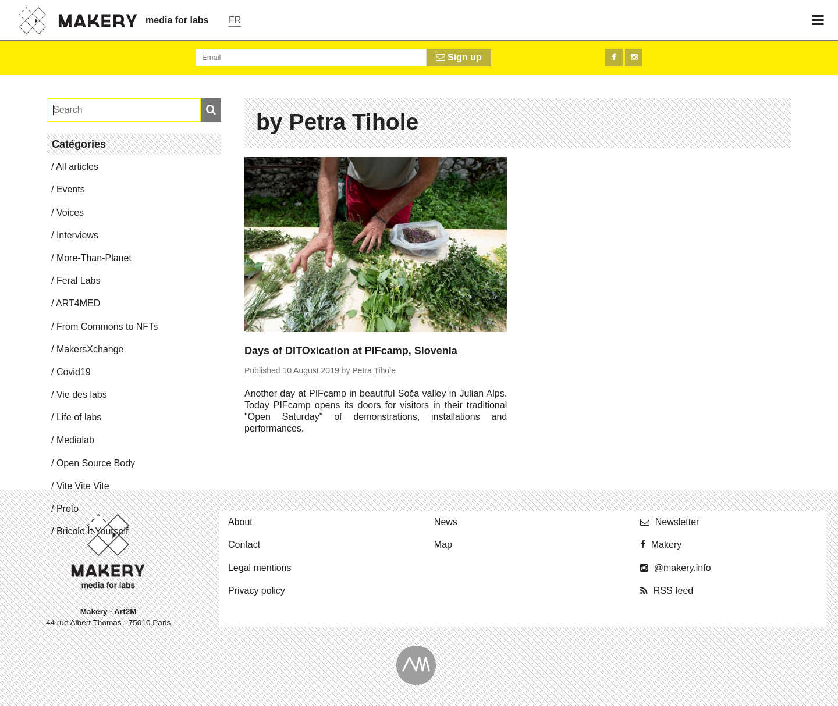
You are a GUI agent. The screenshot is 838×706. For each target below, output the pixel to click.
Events (70, 189)
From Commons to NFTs (107, 326)
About (240, 522)
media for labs (176, 20)
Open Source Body (95, 463)
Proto (67, 509)
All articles (77, 167)
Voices (70, 212)
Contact (244, 545)
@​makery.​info (682, 568)
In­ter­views (77, 235)
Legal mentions (260, 568)
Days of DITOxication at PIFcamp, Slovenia (350, 350)
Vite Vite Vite (82, 486)
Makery (666, 545)
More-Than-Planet (94, 258)
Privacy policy (256, 591)
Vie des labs (81, 395)
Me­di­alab (75, 440)
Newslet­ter (677, 522)
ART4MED (78, 303)
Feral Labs (78, 281)
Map (443, 545)
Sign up (459, 57)
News (445, 522)
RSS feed (673, 591)
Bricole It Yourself (92, 531)
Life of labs (78, 417)
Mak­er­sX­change (90, 349)
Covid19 (73, 372)
